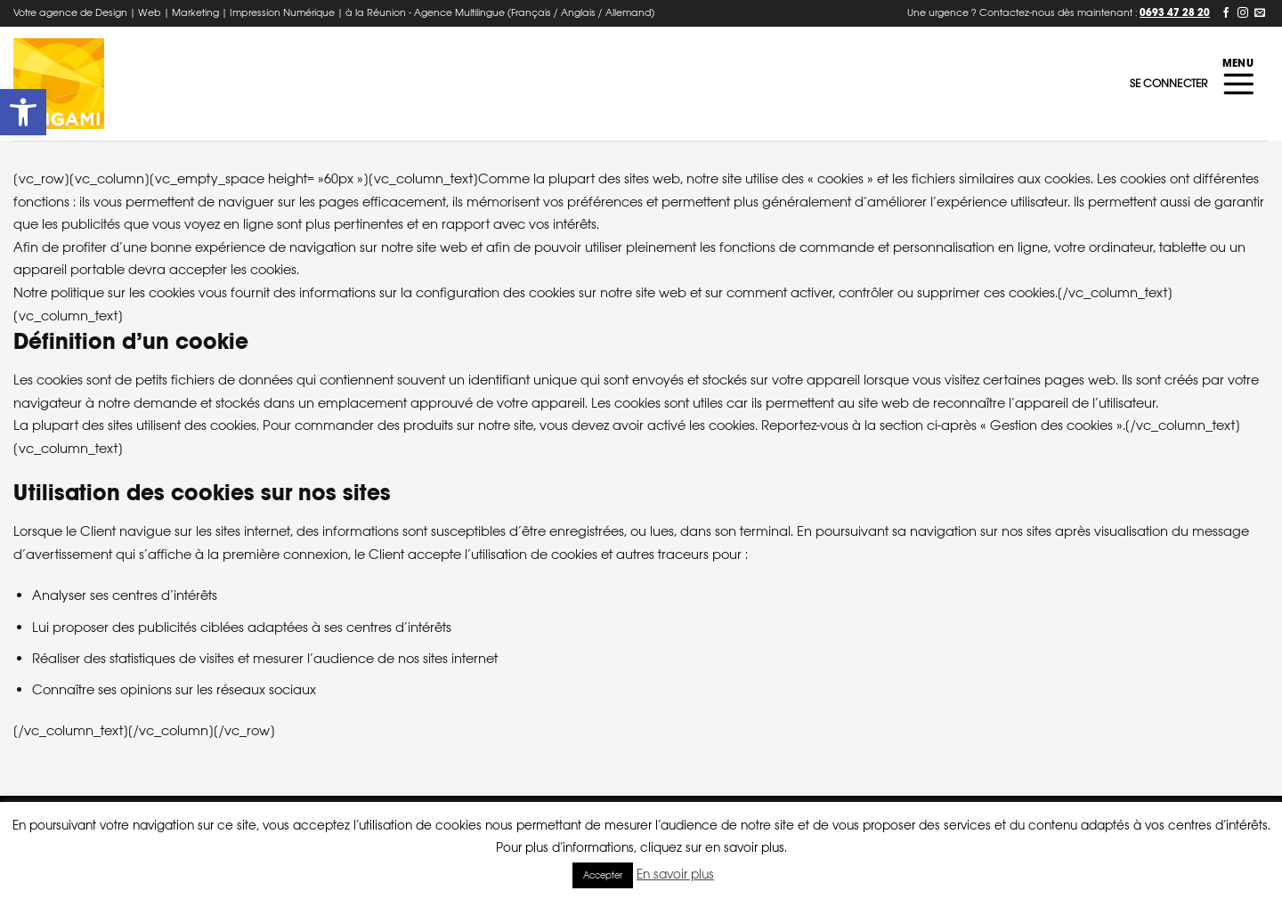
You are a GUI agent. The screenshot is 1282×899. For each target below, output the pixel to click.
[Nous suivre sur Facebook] (1226, 13)
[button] (23, 112)
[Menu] (1238, 83)
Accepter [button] (602, 875)
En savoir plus (675, 874)
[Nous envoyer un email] (1259, 13)
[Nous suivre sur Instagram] (1242, 13)
